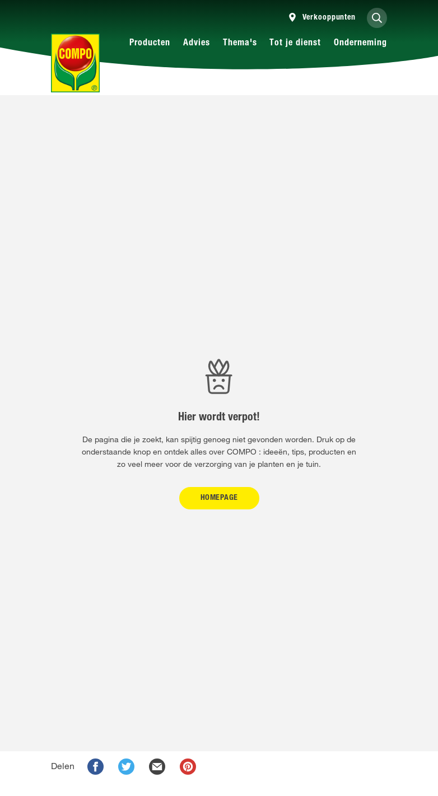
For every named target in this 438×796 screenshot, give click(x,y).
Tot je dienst (295, 43)
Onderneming (360, 43)
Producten (149, 43)
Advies (196, 43)
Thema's (240, 43)
